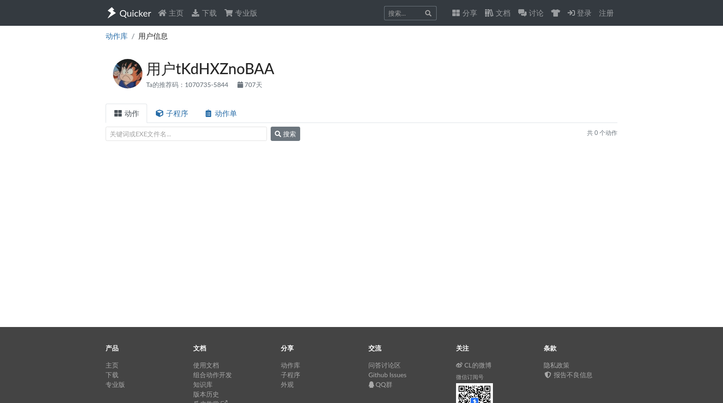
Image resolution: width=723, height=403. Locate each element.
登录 (580, 12)
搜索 (285, 134)
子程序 (171, 113)
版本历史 (206, 394)
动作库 (117, 35)
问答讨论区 (384, 365)
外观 (287, 384)
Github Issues (387, 375)
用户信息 (153, 35)
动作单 (220, 113)
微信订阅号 (470, 377)
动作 (126, 113)
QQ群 (380, 384)
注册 (606, 12)
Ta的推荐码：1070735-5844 (188, 84)
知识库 (203, 384)
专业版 (240, 12)
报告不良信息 (568, 375)
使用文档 (206, 365)
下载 (204, 12)
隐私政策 (556, 365)
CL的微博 (474, 365)
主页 (171, 12)
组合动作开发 (212, 375)
